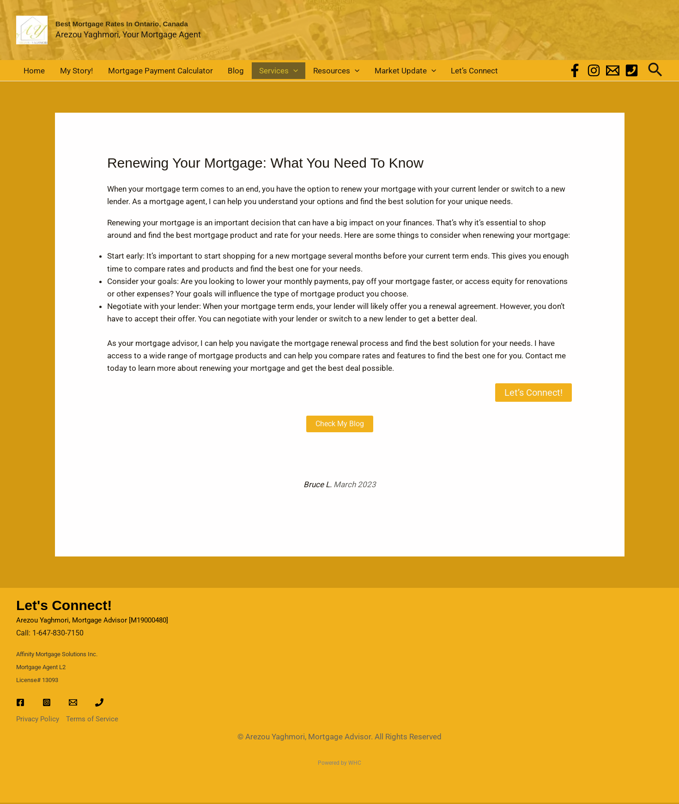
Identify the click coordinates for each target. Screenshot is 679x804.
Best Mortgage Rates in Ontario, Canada (121, 24)
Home (31, 71)
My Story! (66, 71)
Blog (212, 71)
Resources (299, 71)
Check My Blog (339, 425)
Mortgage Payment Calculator (143, 71)
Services (248, 71)
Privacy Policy (37, 720)
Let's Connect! (64, 606)
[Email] (612, 71)
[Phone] (631, 71)
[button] (262, 71)
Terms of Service (92, 720)
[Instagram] (593, 71)
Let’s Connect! (533, 393)
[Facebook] (575, 71)
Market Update (361, 71)
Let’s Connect (424, 71)
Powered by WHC (339, 764)
